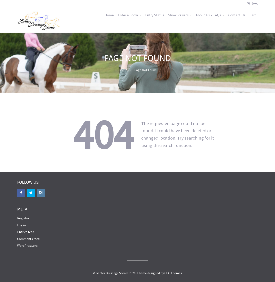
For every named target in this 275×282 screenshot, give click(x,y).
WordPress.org (27, 245)
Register (23, 218)
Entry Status (154, 15)
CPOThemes (173, 273)
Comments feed (28, 239)
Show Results (178, 15)
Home (109, 15)
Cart (252, 15)
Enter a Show (128, 15)
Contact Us (236, 15)
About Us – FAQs (208, 15)
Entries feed (25, 232)
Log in (21, 225)
